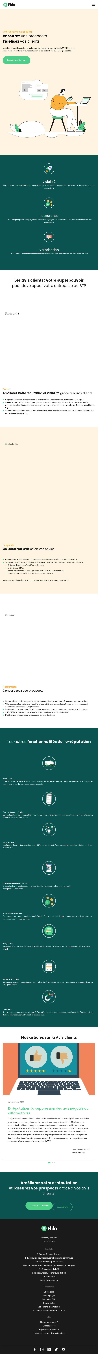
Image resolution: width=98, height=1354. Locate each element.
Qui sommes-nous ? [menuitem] (49, 1322)
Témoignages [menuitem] (49, 1295)
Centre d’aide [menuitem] (49, 1303)
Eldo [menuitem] (49, 1317)
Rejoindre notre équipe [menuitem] (49, 1329)
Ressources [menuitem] (49, 1286)
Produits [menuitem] (49, 1249)
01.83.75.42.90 (49, 1242)
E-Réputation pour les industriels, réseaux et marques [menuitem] (49, 1257)
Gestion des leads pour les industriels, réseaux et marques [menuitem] (49, 1265)
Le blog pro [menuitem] (49, 1291)
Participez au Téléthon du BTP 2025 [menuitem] (49, 1310)
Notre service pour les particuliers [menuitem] (49, 1333)
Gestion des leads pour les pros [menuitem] (49, 1261)
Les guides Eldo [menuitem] (49, 1299)
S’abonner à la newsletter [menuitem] (49, 1306)
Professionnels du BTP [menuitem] (49, 1269)
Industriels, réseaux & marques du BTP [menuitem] (49, 1272)
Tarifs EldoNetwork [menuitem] (49, 1280)
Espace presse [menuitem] (49, 1325)
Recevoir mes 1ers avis (16, 60)
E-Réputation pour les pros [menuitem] (49, 1254)
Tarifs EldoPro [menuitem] (49, 1276)
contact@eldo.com (49, 1238)
